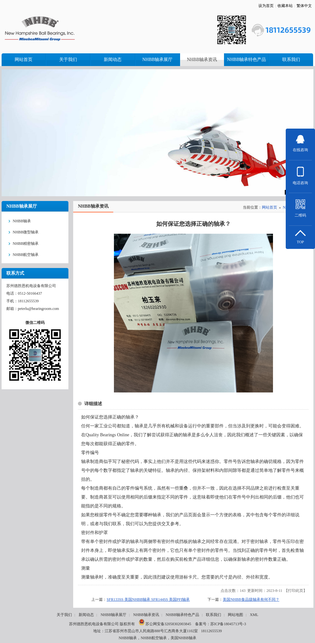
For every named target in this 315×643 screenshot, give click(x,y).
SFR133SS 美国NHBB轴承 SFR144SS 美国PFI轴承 (148, 599)
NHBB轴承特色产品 (182, 615)
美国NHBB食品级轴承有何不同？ (251, 599)
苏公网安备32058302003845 (165, 624)
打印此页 (295, 590)
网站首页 (269, 207)
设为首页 (266, 5)
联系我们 (213, 615)
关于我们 (64, 615)
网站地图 (235, 615)
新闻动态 (86, 615)
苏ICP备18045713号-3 (228, 624)
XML (254, 615)
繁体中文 (304, 5)
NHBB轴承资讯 (146, 615)
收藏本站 (285, 5)
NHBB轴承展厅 (113, 615)
